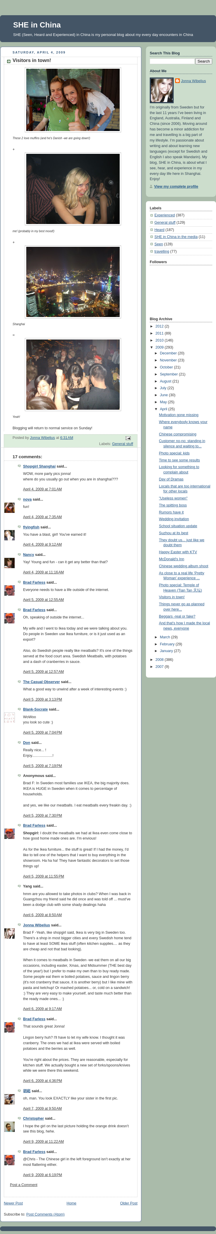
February (168, 644)
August (166, 381)
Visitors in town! (172, 597)
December (169, 353)
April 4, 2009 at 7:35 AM (42, 517)
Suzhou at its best (173, 533)
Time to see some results (179, 460)
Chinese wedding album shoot (183, 566)
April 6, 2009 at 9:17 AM (42, 1009)
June (164, 395)
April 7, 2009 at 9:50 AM (42, 1109)
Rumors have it (171, 512)
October (167, 367)
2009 (160, 347)
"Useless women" (173, 498)
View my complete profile (176, 187)
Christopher (33, 1118)
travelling (161, 251)
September (169, 374)
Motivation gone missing (178, 415)
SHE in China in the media (176, 237)
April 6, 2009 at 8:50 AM (42, 915)
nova (27, 499)
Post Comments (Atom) (45, 1214)
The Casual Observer (41, 682)
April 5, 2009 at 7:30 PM (42, 816)
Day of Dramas (171, 479)
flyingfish (31, 527)
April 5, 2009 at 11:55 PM (43, 876)
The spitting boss (173, 505)
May (164, 402)
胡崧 (27, 1091)
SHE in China (37, 24)
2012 (160, 326)
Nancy (28, 555)
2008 (160, 660)
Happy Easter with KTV (178, 552)
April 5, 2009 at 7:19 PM (42, 766)
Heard (159, 230)
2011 (160, 333)
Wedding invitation (174, 519)
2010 (160, 340)
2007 (160, 667)
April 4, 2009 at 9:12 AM (42, 544)
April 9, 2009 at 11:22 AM (43, 1142)
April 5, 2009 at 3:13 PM (42, 699)
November (169, 360)
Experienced (164, 215)
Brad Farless (34, 582)
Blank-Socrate (35, 709)
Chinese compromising (177, 434)
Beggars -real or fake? (177, 616)
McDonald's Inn (171, 559)
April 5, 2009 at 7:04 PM (42, 732)
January (167, 651)
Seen (158, 244)
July (164, 388)
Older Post (128, 1203)
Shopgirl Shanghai (39, 466)
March (165, 637)
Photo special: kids (174, 453)
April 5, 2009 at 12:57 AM (43, 672)
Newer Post (13, 1203)
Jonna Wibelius (36, 925)
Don (26, 743)
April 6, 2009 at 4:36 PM (42, 1081)
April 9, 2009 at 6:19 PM (42, 1175)
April (164, 409)
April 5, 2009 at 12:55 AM (43, 600)
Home (71, 1203)
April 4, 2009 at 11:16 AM (43, 572)
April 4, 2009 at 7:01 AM (42, 489)
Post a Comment (23, 1185)
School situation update (178, 526)
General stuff (122, 444)
